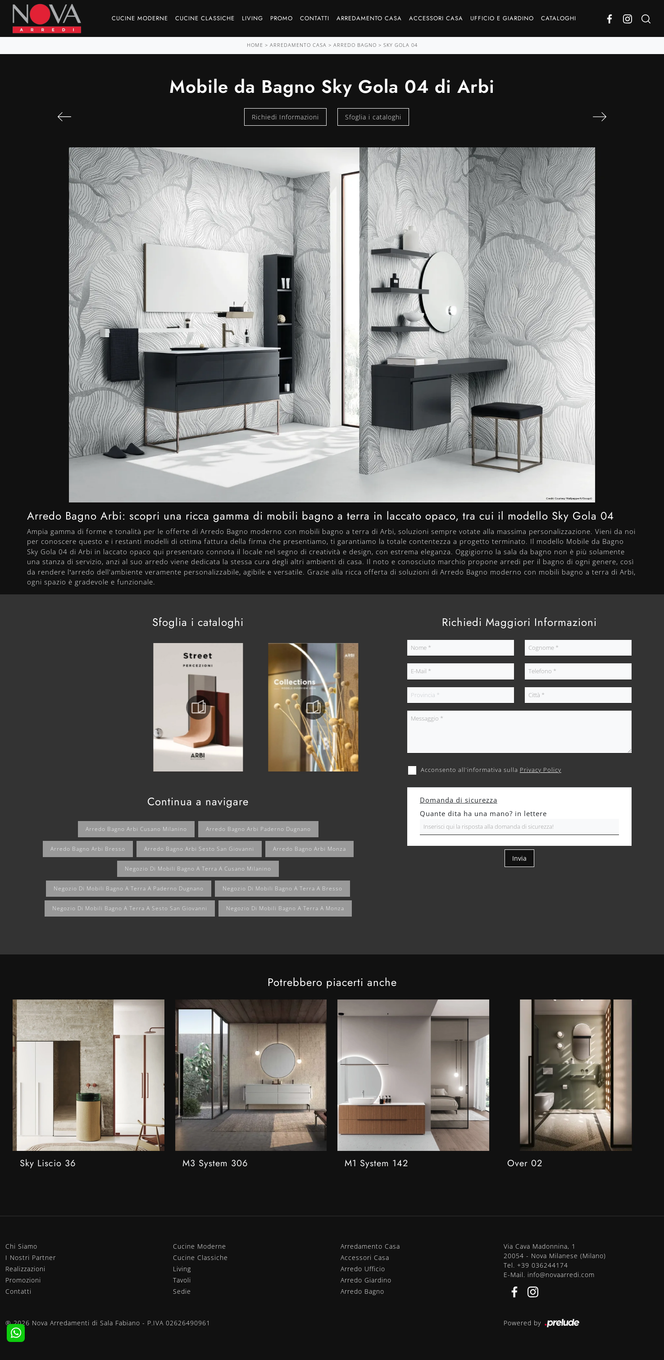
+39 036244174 (542, 1265)
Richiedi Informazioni (285, 117)
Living (252, 18)
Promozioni (23, 1280)
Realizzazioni (25, 1268)
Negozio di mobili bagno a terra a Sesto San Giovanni (129, 908)
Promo (281, 18)
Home (255, 44)
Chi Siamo (21, 1246)
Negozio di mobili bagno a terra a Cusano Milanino (198, 868)
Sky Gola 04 (400, 44)
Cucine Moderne (140, 18)
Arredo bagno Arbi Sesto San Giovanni (199, 849)
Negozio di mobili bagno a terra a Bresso (282, 888)
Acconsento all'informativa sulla (491, 770)
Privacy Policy (540, 770)
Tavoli (182, 1280)
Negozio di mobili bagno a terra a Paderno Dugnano (129, 888)
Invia (519, 858)
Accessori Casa (436, 18)
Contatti (314, 18)
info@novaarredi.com (561, 1274)
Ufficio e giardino (502, 18)
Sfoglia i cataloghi (373, 117)
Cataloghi (558, 18)
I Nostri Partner (30, 1257)
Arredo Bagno (355, 44)
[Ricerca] (646, 18)
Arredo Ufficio (363, 1268)
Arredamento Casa (369, 18)
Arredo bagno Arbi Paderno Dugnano (258, 829)
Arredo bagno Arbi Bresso (87, 849)
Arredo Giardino (366, 1280)
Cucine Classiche (205, 18)
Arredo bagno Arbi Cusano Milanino (136, 829)
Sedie (182, 1291)
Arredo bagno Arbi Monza (309, 849)
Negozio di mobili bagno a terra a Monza (285, 908)
